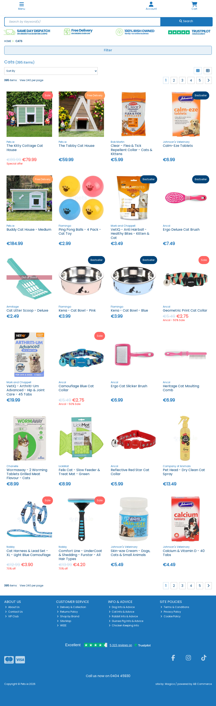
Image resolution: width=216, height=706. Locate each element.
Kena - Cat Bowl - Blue (129, 310)
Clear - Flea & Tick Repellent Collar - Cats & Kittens (131, 149)
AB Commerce (202, 684)
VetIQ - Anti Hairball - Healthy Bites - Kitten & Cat (130, 233)
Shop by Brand (68, 616)
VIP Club (12, 616)
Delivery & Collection (71, 607)
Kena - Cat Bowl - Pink (77, 310)
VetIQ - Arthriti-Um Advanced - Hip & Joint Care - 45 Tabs (26, 390)
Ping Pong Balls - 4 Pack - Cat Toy (80, 231)
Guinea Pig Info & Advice (126, 621)
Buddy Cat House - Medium (29, 229)
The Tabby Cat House (76, 145)
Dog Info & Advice (122, 607)
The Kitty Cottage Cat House (25, 147)
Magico (170, 684)
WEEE (61, 625)
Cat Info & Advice (121, 611)
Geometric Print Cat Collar (185, 310)
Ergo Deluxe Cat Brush (181, 229)
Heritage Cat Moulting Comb (181, 388)
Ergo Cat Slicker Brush (129, 386)
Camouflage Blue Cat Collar (76, 388)
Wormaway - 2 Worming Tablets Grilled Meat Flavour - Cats (27, 473)
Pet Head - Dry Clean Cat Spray (184, 471)
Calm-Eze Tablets (178, 145)
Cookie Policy (171, 616)
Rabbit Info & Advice (123, 616)
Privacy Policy (171, 611)
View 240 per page (31, 80)
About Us (12, 607)
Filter (108, 50)
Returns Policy (67, 611)
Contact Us (14, 611)
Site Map (64, 621)
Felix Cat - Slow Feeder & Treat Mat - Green (79, 471)
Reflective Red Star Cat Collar (130, 471)
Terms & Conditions (175, 607)
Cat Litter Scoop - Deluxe (27, 310)
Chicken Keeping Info (124, 625)
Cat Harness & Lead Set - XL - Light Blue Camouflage (29, 552)
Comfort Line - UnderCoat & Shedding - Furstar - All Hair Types (80, 554)
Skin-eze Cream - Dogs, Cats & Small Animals (130, 552)
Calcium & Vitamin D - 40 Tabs (184, 552)
